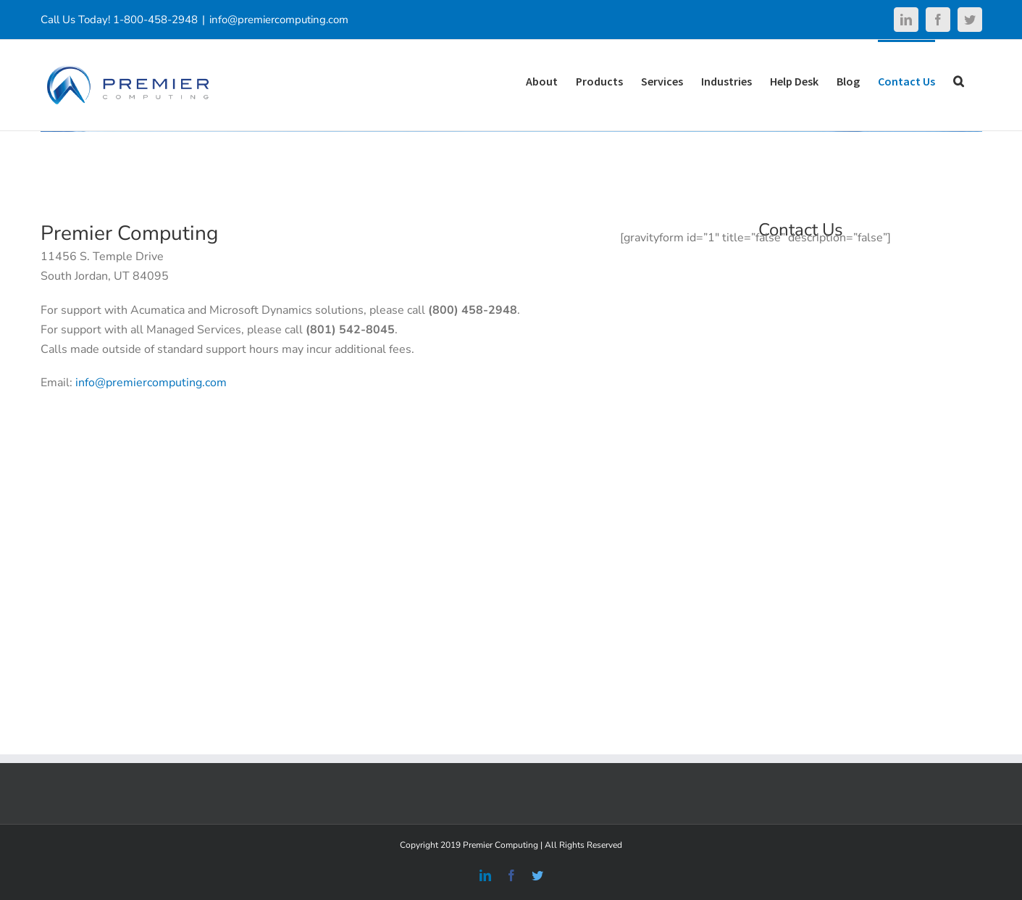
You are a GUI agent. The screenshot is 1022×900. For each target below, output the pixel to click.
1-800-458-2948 (155, 19)
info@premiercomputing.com (278, 19)
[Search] (958, 80)
